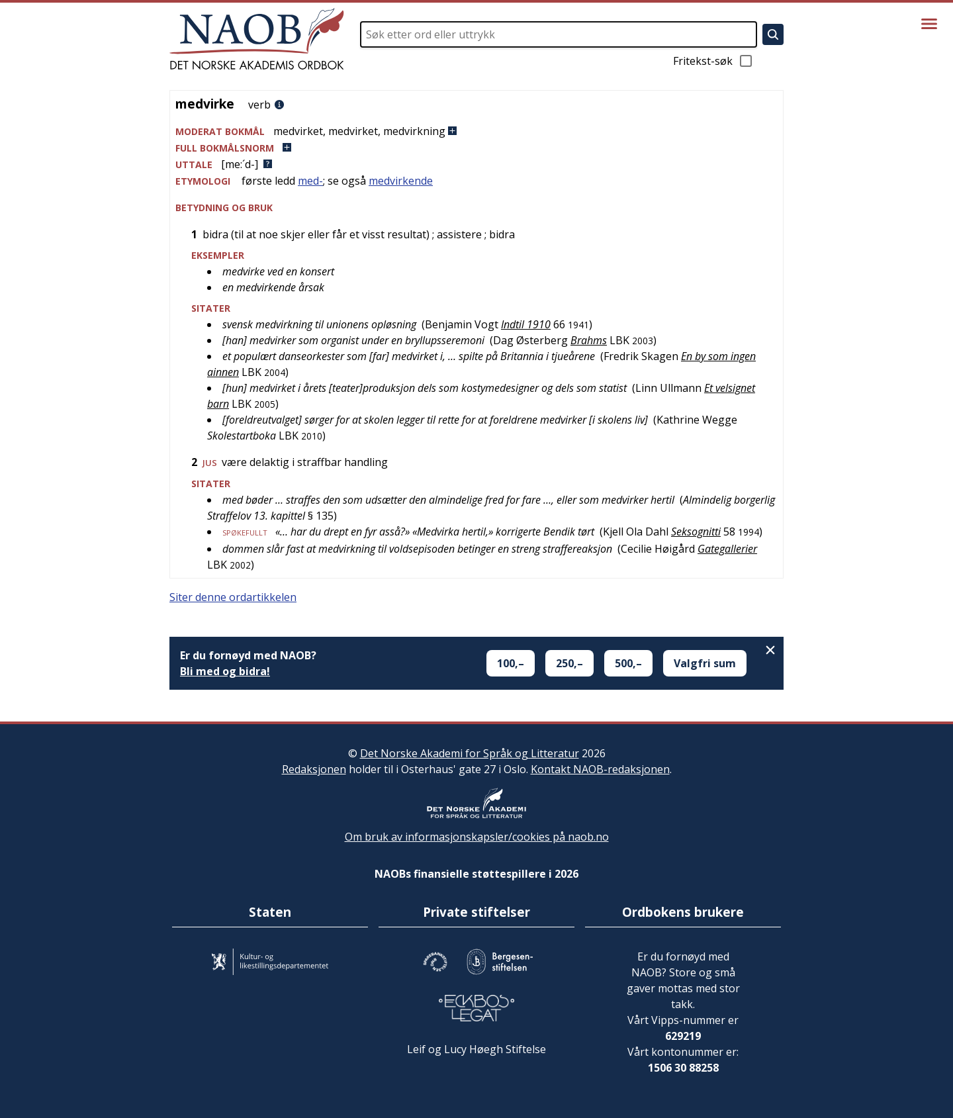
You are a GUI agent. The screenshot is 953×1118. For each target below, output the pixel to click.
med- (310, 180)
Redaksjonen (314, 769)
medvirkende (401, 180)
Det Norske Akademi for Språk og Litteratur (469, 753)
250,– (569, 663)
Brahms (588, 340)
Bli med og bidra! (225, 671)
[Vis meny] (929, 23)
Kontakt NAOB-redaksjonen (600, 769)
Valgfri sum (705, 663)
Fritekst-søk (713, 61)
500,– (628, 663)
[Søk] (773, 34)
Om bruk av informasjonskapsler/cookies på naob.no (477, 836)
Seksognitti (696, 531)
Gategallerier (727, 548)
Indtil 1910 (526, 324)
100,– (510, 663)
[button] (476, 131)
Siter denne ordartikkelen (232, 597)
